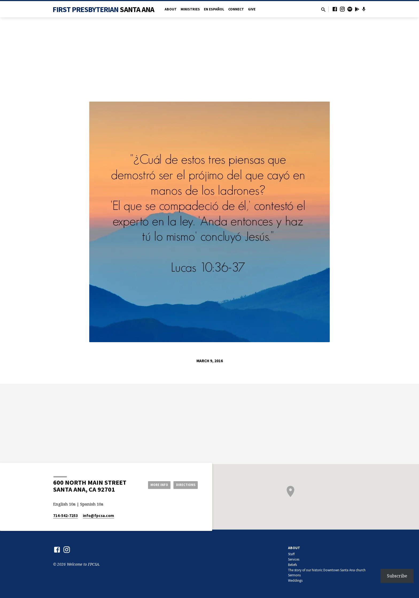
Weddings (295, 580)
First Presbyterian (103, 9)
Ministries (190, 9)
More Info (154, 484)
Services (293, 559)
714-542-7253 (65, 515)
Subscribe (397, 576)
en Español (214, 9)
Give (251, 9)
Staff (291, 554)
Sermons (294, 575)
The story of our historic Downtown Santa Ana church (327, 570)
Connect (236, 9)
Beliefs (292, 564)
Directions (184, 484)
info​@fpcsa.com (98, 515)
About (171, 9)
